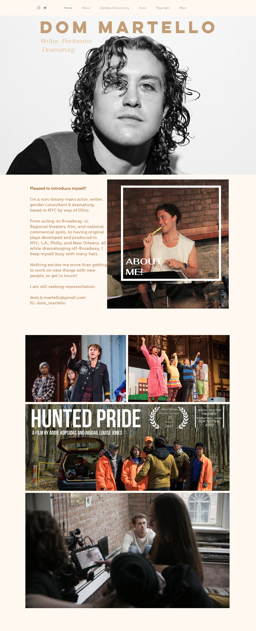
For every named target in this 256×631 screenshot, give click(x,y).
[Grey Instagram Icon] (38, 8)
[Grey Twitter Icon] (45, 8)
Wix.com (112, 629)
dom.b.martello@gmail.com (58, 297)
